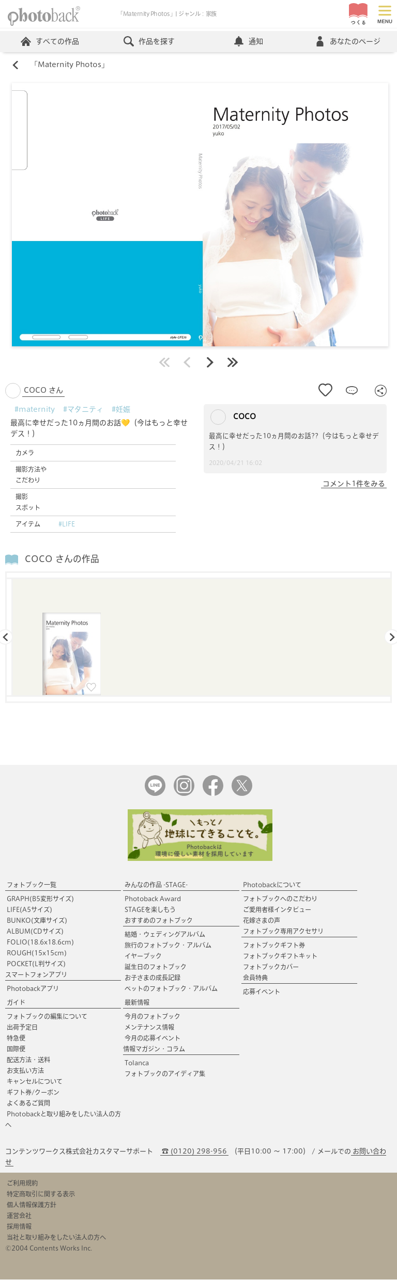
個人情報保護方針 (31, 1205)
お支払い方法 (25, 1071)
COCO (233, 417)
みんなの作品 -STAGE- (156, 885)
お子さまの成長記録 (152, 978)
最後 (232, 362)
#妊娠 (121, 409)
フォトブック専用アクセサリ (283, 932)
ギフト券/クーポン (33, 1093)
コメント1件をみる (354, 483)
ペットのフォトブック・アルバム (171, 989)
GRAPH (40, 899)
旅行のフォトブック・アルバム (168, 945)
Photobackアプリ (33, 989)
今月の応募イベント (152, 1038)
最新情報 (137, 1003)
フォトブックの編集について (47, 1017)
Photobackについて (272, 885)
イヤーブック (143, 956)
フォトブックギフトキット (280, 956)
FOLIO (40, 942)
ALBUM (35, 932)
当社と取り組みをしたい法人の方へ (56, 1238)
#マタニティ (83, 409)
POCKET (36, 964)
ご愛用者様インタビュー (277, 910)
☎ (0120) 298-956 (194, 1151)
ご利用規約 (22, 1183)
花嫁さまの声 (261, 921)
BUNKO (37, 921)
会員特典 (255, 978)
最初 (164, 362)
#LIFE (66, 524)
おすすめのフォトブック (159, 921)
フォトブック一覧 (31, 885)
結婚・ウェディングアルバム (165, 935)
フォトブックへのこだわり (280, 899)
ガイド (16, 1003)
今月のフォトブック (152, 1017)
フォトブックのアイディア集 (165, 1074)
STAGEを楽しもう (150, 910)
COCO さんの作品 (62, 559)
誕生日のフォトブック (156, 967)
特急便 (16, 1038)
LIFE (29, 910)
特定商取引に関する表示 (41, 1194)
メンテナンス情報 (149, 1028)
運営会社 (19, 1216)
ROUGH (37, 953)
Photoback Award (153, 899)
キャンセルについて (35, 1082)
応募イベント (261, 992)
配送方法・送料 (28, 1060)
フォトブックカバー (271, 967)
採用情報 (19, 1227)
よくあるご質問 (28, 1103)
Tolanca (137, 1063)
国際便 (16, 1049)
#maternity (34, 409)
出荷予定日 (22, 1028)
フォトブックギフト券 (274, 945)
